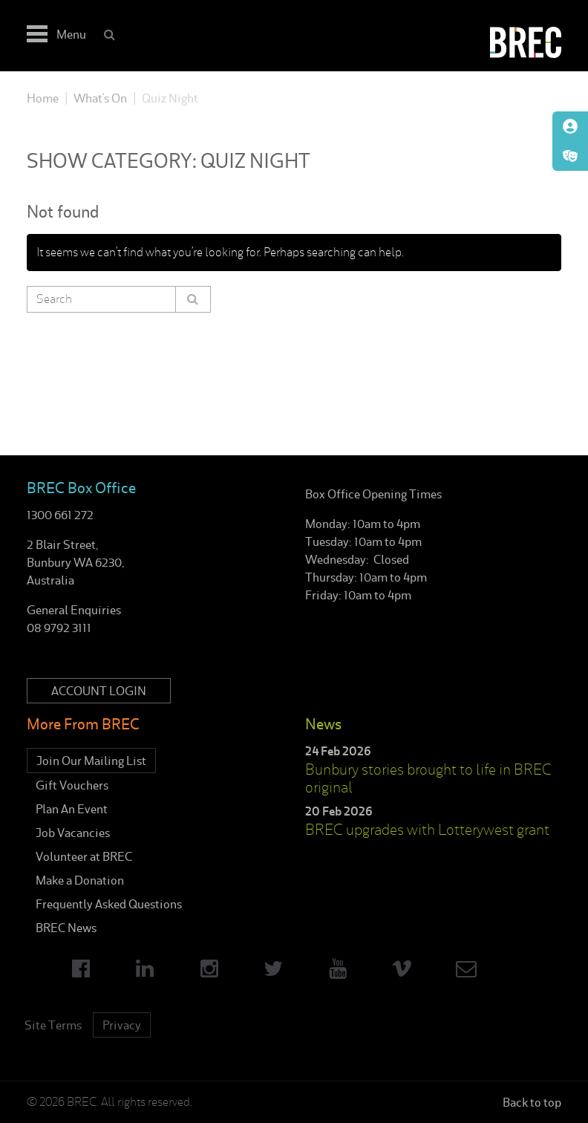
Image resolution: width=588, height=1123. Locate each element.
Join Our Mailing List (91, 760)
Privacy (121, 1025)
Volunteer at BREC (84, 856)
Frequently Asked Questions (109, 903)
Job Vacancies (73, 832)
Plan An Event (72, 808)
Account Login (98, 690)
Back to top (532, 1102)
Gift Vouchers (72, 785)
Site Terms (53, 1025)
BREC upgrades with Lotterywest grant (427, 830)
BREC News (66, 927)
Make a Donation (80, 880)
